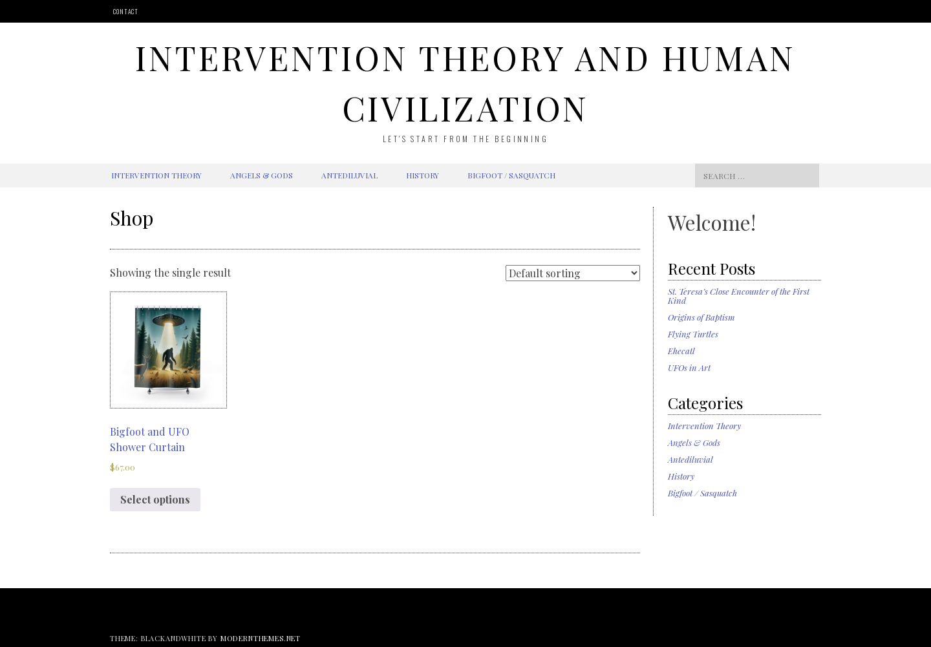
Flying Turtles (693, 333)
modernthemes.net (260, 638)
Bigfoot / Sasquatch (511, 175)
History (422, 175)
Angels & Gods (261, 175)
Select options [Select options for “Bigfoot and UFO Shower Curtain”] (155, 499)
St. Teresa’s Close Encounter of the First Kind (738, 296)
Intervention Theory (156, 175)
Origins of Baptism (701, 317)
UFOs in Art (689, 367)
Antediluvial (349, 175)
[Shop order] (573, 273)
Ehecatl (681, 350)
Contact (125, 11)
